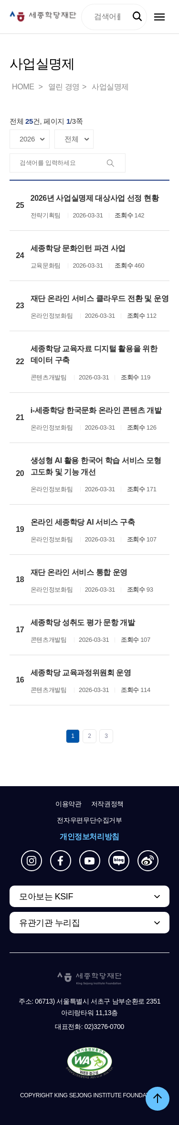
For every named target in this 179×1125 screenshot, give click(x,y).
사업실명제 (110, 87)
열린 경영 (64, 87)
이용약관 (68, 803)
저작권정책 (107, 803)
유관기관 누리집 (49, 923)
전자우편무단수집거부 (89, 820)
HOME (24, 87)
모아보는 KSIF (46, 896)
